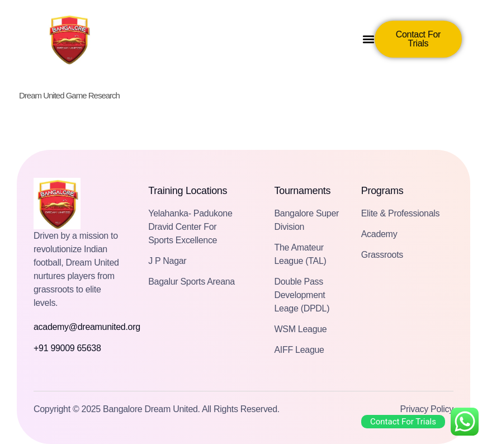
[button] (368, 39)
